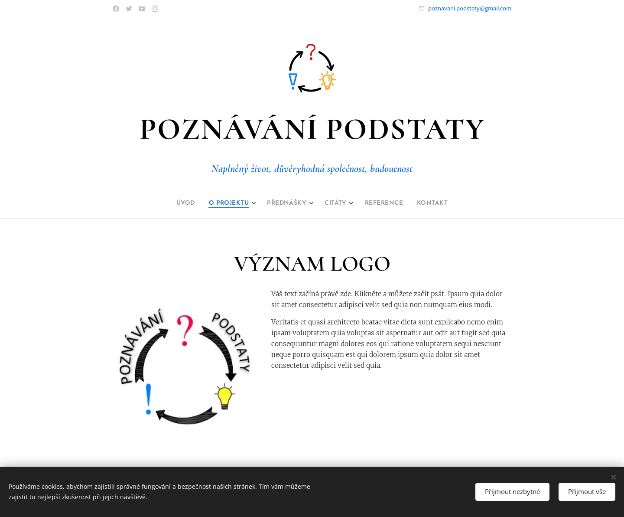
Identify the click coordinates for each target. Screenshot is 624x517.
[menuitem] (175, 203)
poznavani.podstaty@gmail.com (469, 8)
